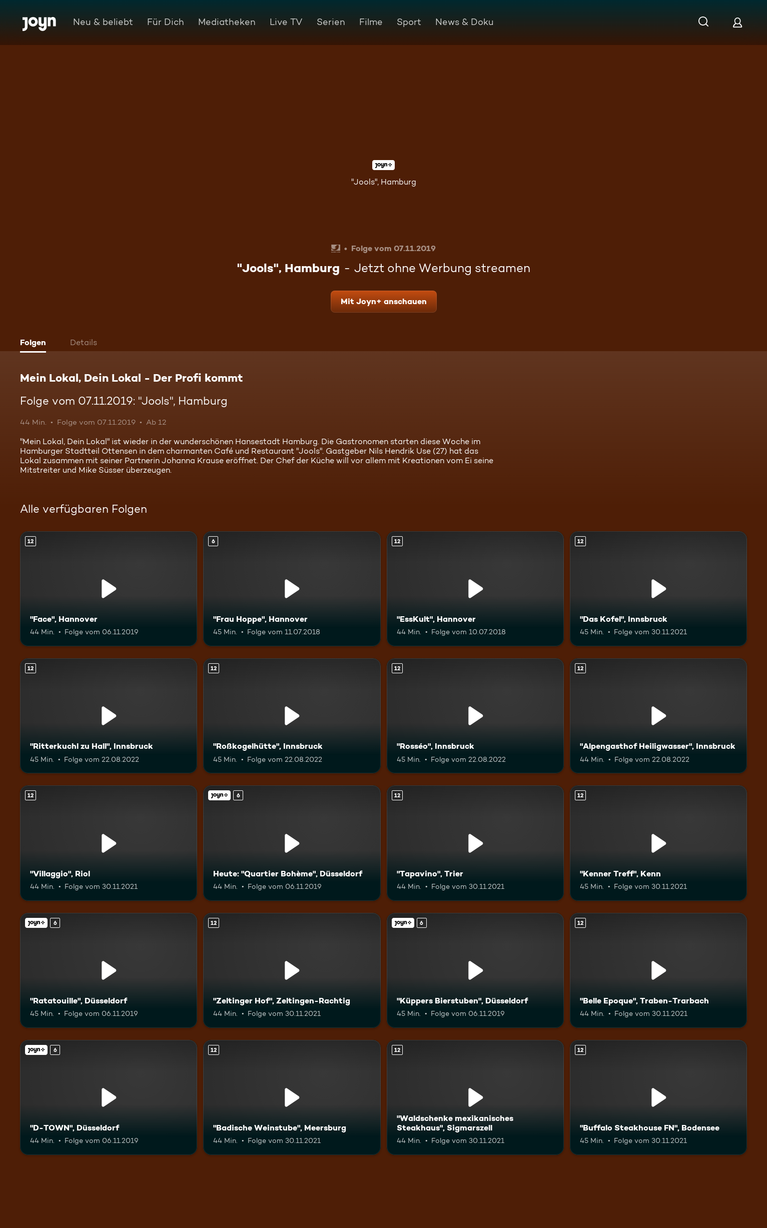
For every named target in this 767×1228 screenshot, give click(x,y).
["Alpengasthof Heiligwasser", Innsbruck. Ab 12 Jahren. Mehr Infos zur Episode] (658, 715)
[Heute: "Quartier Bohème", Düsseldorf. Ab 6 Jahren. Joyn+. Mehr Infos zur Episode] (291, 842)
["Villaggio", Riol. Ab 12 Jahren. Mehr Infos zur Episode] (108, 842)
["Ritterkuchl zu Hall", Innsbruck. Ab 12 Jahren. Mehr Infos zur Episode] (108, 715)
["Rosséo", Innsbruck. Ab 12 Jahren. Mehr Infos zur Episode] (475, 715)
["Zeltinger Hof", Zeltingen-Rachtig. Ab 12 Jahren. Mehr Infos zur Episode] (291, 970)
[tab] (35, 344)
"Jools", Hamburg (383, 182)
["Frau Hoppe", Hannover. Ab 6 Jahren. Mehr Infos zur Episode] (291, 588)
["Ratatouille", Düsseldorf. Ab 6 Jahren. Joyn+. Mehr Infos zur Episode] (108, 970)
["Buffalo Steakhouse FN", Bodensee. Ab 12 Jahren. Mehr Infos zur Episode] (658, 1097)
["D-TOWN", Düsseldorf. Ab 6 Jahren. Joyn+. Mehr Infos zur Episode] (108, 1097)
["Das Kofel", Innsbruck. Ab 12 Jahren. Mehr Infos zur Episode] (658, 588)
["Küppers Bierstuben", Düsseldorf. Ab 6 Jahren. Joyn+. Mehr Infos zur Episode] (475, 970)
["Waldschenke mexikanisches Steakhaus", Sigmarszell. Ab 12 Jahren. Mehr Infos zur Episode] (475, 1097)
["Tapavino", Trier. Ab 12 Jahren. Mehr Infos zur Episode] (475, 842)
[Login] (737, 22)
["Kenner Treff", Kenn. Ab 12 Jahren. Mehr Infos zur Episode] (658, 842)
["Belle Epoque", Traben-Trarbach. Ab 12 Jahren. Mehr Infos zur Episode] (658, 970)
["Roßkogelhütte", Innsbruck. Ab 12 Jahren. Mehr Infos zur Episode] (291, 715)
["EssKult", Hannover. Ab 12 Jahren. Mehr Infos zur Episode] (475, 588)
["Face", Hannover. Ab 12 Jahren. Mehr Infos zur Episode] (108, 588)
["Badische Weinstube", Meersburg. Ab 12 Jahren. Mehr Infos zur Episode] (291, 1097)
